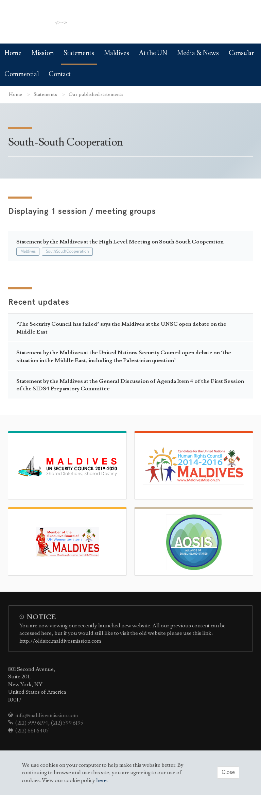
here (101, 780)
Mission (42, 53)
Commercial (21, 74)
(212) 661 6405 (32, 730)
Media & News (198, 53)
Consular (241, 53)
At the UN (153, 53)
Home (12, 53)
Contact (60, 74)
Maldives (116, 53)
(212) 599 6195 (67, 723)
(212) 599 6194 (31, 723)
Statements (79, 53)
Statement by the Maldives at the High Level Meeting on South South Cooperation (120, 241)
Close (228, 772)
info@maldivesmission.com (46, 715)
